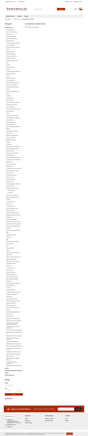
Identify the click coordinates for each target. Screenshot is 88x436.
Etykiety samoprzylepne (11, 259)
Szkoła (8, 309)
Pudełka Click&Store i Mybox (12, 341)
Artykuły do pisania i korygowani (13, 71)
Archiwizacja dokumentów (12, 60)
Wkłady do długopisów (11, 139)
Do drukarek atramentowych (12, 188)
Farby (7, 93)
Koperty (8, 75)
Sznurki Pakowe (10, 243)
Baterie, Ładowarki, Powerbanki (13, 157)
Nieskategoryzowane (11, 78)
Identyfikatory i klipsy (11, 263)
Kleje (7, 232)
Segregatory (9, 281)
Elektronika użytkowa (11, 73)
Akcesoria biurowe (10, 29)
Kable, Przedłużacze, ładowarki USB (14, 330)
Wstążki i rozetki (10, 98)
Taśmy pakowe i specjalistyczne (13, 226)
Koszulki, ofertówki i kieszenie (12, 241)
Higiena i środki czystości (12, 31)
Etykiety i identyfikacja (11, 36)
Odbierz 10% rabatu (49, 418)
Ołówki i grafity (9, 100)
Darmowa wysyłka (49, 420)
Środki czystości (10, 172)
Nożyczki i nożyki (10, 181)
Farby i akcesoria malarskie (12, 153)
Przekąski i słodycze (10, 267)
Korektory (8, 199)
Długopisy (8, 142)
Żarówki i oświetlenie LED (12, 274)
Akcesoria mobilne (10, 248)
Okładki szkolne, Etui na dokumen (13, 159)
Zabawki (19, 16)
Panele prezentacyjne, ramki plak (13, 292)
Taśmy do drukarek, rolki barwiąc (13, 256)
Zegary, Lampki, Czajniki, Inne (12, 195)
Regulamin (27, 420)
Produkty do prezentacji (11, 175)
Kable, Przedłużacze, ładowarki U (13, 126)
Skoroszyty (9, 237)
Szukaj (13, 394)
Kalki (7, 245)
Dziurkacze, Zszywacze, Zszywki (13, 221)
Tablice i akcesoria (10, 155)
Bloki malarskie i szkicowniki (12, 278)
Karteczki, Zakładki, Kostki (12, 208)
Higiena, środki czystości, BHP (13, 252)
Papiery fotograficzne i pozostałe (13, 354)
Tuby (7, 239)
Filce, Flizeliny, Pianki (11, 201)
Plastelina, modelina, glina (12, 135)
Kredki (8, 113)
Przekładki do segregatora (12, 294)
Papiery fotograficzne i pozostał (13, 283)
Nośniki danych (9, 270)
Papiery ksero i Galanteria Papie (13, 318)
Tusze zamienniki (11, 190)
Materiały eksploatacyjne (12, 38)
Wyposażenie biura (10, 150)
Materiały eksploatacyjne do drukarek (14, 370)
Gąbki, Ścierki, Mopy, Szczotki (12, 197)
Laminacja (8, 95)
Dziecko (7, 368)
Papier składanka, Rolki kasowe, (13, 311)
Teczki (8, 89)
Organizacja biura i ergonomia (12, 307)
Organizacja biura (10, 40)
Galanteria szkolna (10, 51)
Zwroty (26, 418)
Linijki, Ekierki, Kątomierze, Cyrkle (13, 351)
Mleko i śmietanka (10, 356)
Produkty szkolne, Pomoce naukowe (14, 168)
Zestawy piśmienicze (11, 124)
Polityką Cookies (24, 433)
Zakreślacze (9, 217)
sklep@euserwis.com (11, 424)
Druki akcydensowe (10, 106)
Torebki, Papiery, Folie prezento (13, 212)
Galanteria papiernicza (11, 53)
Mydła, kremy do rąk (11, 272)
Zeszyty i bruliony (10, 111)
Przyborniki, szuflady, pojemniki (13, 102)
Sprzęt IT (8, 64)
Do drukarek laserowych (11, 104)
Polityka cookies (28, 422)
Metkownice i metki (10, 210)
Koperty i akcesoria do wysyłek (13, 47)
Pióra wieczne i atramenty (12, 84)
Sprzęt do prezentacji (11, 58)
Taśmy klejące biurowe (11, 122)
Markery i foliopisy (10, 120)
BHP (7, 62)
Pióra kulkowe (9, 133)
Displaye (8, 128)
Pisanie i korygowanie (11, 305)
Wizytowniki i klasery (11, 289)
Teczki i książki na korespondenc (13, 117)
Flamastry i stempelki (11, 137)
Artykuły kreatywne (10, 45)
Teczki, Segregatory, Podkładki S (13, 183)
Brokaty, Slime (9, 166)
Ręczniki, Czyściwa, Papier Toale (13, 146)
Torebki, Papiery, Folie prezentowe (13, 343)
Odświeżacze (9, 296)
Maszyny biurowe (10, 34)
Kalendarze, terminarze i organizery (14, 335)
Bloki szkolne (9, 161)
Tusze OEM (10, 192)
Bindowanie (9, 144)
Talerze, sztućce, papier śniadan (13, 300)
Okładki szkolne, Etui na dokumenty (14, 365)
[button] (27, 416)
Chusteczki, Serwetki (11, 303)
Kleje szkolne (9, 254)
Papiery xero (9, 204)
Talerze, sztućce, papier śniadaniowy (14, 346)
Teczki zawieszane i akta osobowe (13, 223)
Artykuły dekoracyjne (9, 375)
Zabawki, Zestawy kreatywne (12, 170)
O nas (66, 418)
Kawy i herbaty (9, 314)
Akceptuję (69, 433)
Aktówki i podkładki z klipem (12, 148)
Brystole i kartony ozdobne (12, 131)
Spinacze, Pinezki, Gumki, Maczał (13, 230)
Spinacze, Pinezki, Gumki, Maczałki (14, 320)
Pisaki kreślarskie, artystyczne (13, 82)
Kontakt (26, 16)
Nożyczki (8, 228)
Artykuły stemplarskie (11, 179)
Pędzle (8, 250)
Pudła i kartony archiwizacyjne (13, 261)
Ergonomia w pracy (10, 186)
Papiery (8, 49)
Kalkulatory (9, 265)
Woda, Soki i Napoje (10, 285)
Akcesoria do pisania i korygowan (13, 43)
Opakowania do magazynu (12, 276)
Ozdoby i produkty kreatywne (12, 87)
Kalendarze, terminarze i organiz (13, 215)
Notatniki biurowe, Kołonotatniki (13, 109)
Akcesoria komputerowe (11, 56)
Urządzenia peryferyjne (11, 234)
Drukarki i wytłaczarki (11, 164)
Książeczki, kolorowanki (11, 219)
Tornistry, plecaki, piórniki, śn (12, 115)
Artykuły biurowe (10, 16)
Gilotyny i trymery (10, 177)
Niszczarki (8, 287)
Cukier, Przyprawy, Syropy (12, 298)
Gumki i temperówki (10, 80)
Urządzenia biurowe (10, 206)
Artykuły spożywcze (10, 67)
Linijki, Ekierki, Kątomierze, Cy (12, 91)
